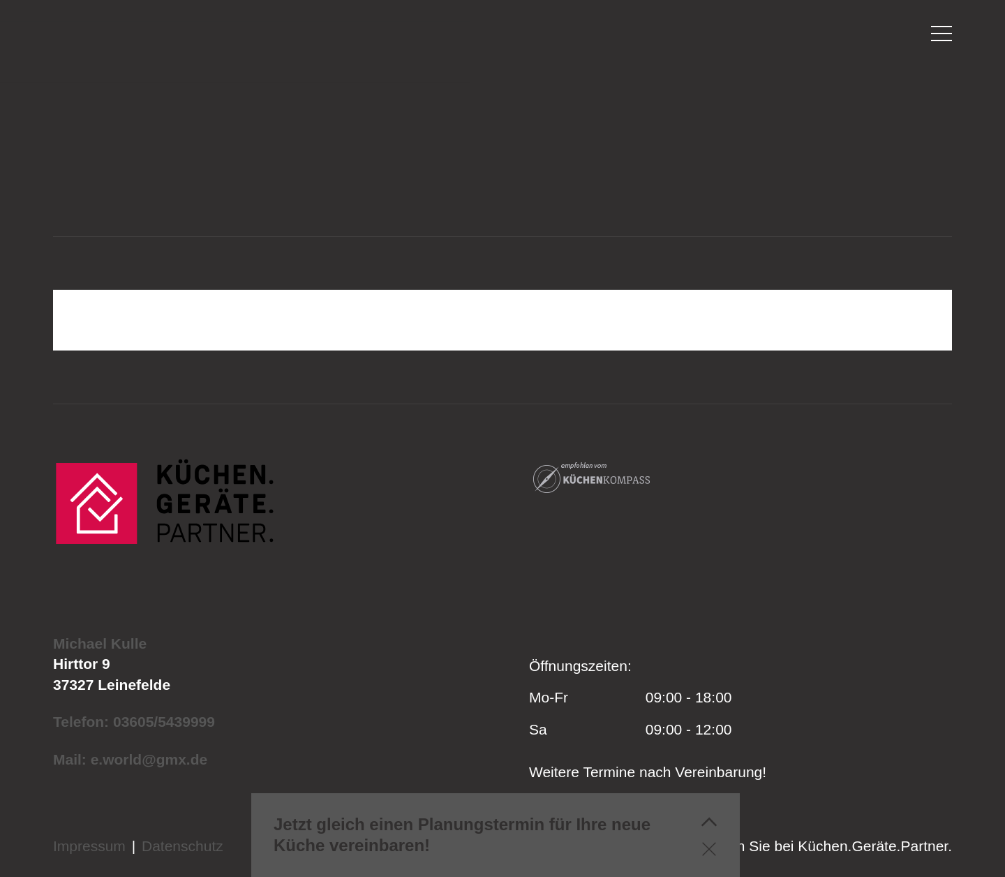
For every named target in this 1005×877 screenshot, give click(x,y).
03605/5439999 (164, 722)
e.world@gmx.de (149, 759)
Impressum (89, 846)
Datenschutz (182, 846)
